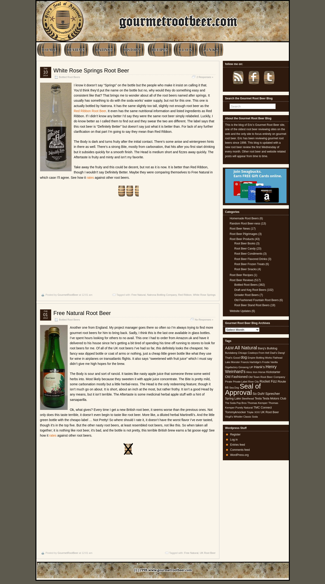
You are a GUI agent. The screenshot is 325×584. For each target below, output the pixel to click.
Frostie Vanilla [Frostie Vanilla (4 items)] (270, 362)
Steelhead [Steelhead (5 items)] (248, 398)
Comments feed (240, 449)
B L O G (185, 50)
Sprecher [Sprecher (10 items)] (272, 394)
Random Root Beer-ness (245, 223)
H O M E (49, 50)
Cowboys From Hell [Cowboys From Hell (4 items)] (258, 352)
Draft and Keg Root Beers (250, 290)
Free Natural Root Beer (82, 313)
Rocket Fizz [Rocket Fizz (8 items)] (268, 381)
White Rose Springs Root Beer (91, 70)
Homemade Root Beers (244, 218)
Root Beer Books (245, 243)
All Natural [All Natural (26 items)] (245, 347)
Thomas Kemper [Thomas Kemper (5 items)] (257, 403)
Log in (234, 439)
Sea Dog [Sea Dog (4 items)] (234, 387)
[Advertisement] (128, 244)
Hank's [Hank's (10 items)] (259, 367)
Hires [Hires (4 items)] (249, 372)
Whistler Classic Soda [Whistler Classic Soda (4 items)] (246, 416)
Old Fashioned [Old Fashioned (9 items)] (236, 377)
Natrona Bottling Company (162, 294)
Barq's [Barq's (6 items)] (262, 348)
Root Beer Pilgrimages (244, 234)
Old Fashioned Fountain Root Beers (256, 300)
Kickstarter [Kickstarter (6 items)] (273, 372)
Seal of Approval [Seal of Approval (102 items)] (243, 389)
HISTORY (131, 50)
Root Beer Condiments (248, 253)
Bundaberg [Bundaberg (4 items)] (231, 352)
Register (235, 434)
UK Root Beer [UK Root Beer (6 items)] (270, 412)
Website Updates (240, 311)
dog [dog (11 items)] (244, 357)
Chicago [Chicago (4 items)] (242, 352)
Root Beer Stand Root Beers (252, 305)
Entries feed (237, 444)
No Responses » (204, 319)
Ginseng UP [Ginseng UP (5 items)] (245, 367)
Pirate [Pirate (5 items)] (228, 381)
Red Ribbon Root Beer (90, 111)
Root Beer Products (242, 239)
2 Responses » (204, 77)
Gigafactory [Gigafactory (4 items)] (231, 367)
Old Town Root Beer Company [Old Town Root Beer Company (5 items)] (266, 377)
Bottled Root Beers (69, 77)
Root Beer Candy (245, 248)
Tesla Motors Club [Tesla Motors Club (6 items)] (274, 398)
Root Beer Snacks (245, 269)
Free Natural (138, 294)
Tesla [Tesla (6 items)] (258, 398)
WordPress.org (239, 455)
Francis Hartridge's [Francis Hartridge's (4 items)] (251, 362)
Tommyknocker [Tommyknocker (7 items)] (235, 412)
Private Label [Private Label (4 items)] (240, 381)
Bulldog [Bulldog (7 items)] (272, 348)
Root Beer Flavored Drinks (250, 259)
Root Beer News (240, 228)
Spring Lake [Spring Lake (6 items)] (233, 398)
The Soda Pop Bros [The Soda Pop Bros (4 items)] (236, 403)
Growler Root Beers (246, 295)
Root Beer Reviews (242, 280)
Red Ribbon (185, 294)
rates (90, 177)
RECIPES (159, 50)
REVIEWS (76, 50)
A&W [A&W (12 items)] (229, 348)
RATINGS (104, 50)
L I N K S (210, 50)
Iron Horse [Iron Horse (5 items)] (259, 372)
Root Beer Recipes (241, 275)
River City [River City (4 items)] (253, 381)
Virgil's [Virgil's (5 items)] (229, 416)
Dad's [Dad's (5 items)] (273, 352)
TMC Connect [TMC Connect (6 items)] (262, 407)
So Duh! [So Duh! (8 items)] (259, 394)
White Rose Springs (204, 294)
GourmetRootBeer (67, 294)
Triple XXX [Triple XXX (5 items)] (253, 412)
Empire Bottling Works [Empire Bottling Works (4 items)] (260, 357)
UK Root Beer (208, 553)
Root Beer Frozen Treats (249, 264)
